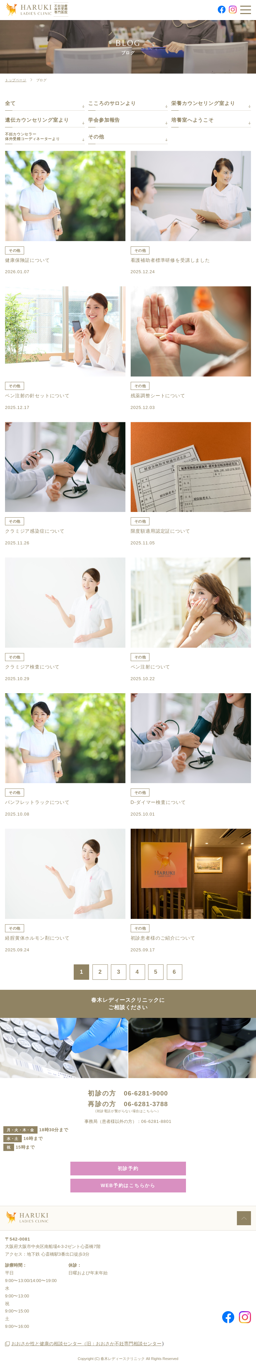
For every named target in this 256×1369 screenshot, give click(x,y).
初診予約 (128, 1168)
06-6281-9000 (146, 1093)
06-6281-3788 (146, 1104)
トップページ (15, 80)
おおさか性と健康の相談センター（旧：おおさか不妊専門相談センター (86, 1343)
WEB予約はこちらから (128, 1185)
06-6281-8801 (156, 1121)
